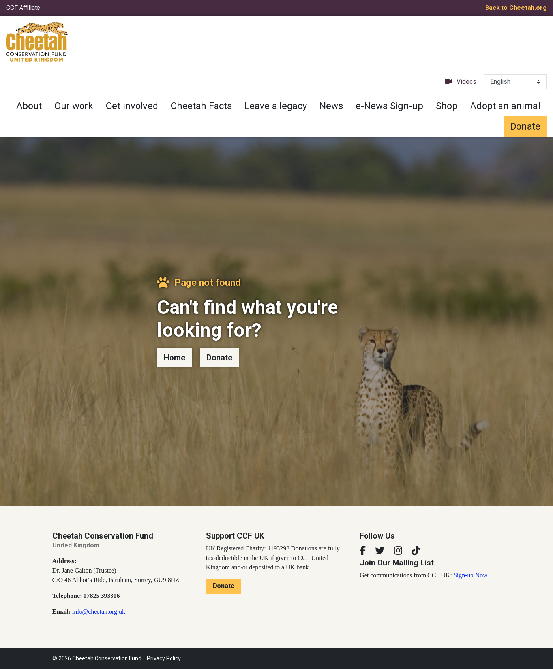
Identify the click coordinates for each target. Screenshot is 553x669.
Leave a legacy (275, 105)
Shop (446, 105)
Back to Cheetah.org (516, 7)
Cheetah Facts (201, 105)
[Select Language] (515, 81)
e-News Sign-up (389, 105)
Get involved (132, 105)
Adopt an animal (505, 105)
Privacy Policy (164, 658)
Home (174, 357)
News (331, 105)
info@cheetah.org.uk (98, 611)
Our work (73, 105)
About (29, 105)
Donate (525, 126)
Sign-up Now (470, 575)
